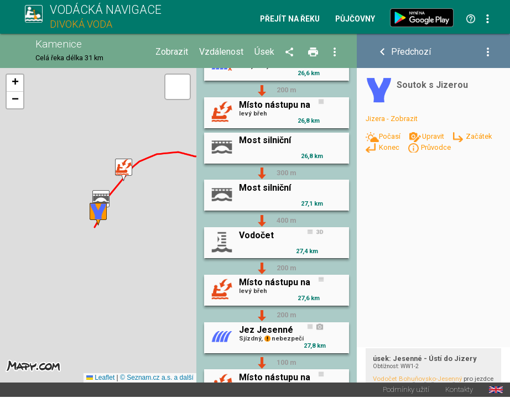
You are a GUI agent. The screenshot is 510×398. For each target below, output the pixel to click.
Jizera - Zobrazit (392, 118)
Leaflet (100, 378)
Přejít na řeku (290, 19)
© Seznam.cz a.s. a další (157, 378)
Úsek (264, 52)
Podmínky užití (406, 390)
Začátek (479, 136)
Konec (390, 147)
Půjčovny (355, 19)
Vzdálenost (221, 52)
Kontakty (459, 390)
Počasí (390, 136)
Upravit (434, 136)
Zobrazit (171, 52)
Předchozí (411, 52)
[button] (123, 170)
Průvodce (436, 147)
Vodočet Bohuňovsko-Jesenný (417, 379)
